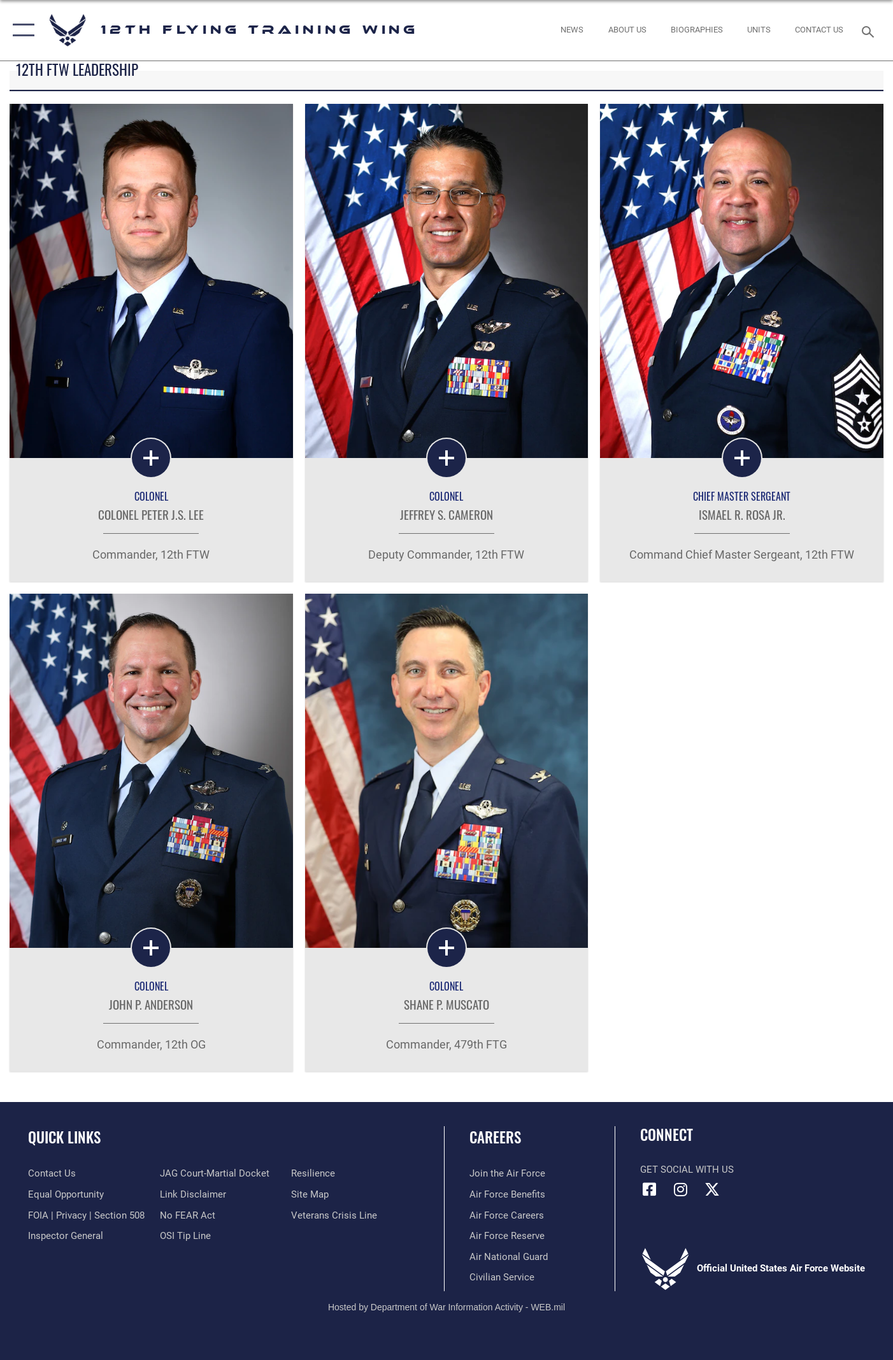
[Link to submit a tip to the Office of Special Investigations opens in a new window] (185, 1236)
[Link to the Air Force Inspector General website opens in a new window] (65, 1236)
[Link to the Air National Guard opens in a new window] (508, 1257)
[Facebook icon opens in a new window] (649, 1189)
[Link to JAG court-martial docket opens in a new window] (214, 1173)
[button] (20, 30)
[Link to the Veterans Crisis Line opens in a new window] (334, 1215)
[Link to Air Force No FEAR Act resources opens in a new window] (187, 1215)
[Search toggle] (869, 31)
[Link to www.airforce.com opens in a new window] (507, 1173)
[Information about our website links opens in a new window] (193, 1194)
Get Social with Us (687, 1169)
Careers (495, 1137)
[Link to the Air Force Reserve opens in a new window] (507, 1236)
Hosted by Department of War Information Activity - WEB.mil (446, 1307)
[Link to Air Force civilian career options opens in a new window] (501, 1277)
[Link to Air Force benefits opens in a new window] (507, 1194)
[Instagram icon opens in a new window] (680, 1189)
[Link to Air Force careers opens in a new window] (506, 1215)
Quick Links (64, 1137)
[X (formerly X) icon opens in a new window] (712, 1189)
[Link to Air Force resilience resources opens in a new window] (313, 1173)
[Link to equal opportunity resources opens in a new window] (66, 1194)
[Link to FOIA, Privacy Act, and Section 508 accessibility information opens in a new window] (86, 1215)
